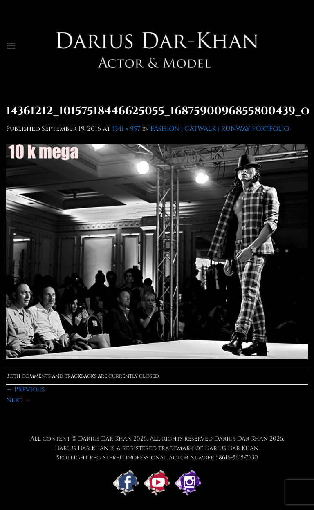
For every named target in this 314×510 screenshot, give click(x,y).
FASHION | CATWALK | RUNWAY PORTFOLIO (219, 128)
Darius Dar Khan (241, 439)
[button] (11, 46)
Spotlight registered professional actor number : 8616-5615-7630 (157, 457)
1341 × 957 (126, 128)
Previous (25, 389)
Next (18, 400)
